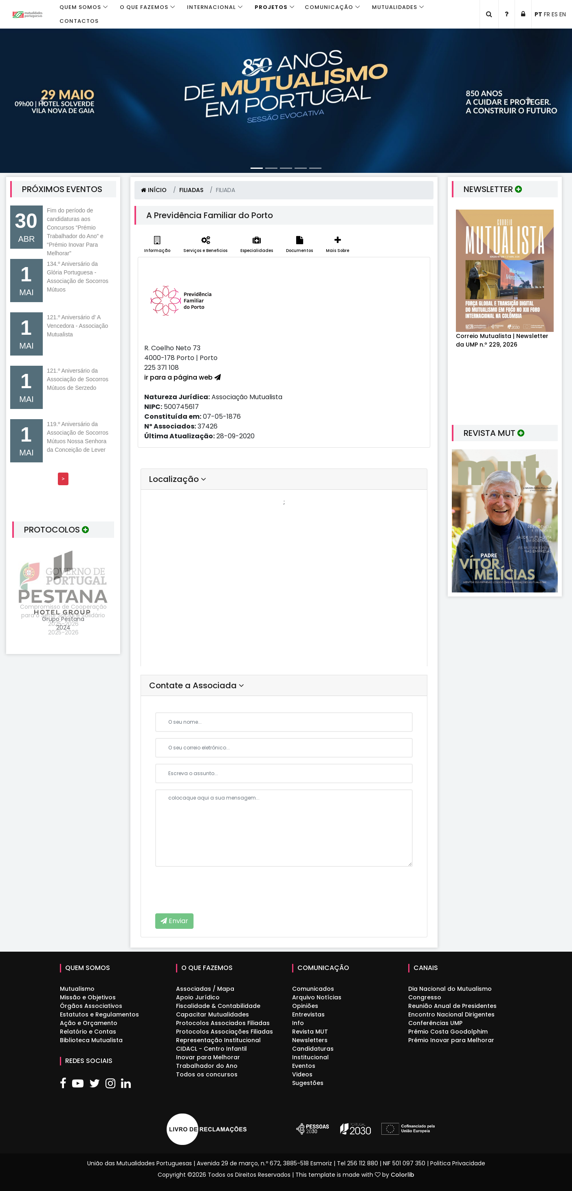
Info (298, 1023)
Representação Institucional (218, 1040)
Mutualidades (394, 7)
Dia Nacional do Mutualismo (450, 989)
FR (547, 14)
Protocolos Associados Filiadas (223, 1023)
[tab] (284, 479)
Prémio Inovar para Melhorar (451, 1040)
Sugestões (307, 1083)
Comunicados (313, 989)
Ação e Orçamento (88, 1023)
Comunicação (329, 7)
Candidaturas (313, 1049)
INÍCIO (154, 190)
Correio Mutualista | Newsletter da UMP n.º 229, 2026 (502, 340)
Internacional (211, 7)
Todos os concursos (207, 1074)
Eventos (303, 1066)
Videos (302, 1074)
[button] (43, 101)
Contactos (79, 21)
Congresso (424, 997)
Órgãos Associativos (91, 1006)
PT (538, 14)
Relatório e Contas (88, 1031)
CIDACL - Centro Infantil (211, 1049)
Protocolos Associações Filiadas (224, 1031)
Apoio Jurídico (198, 997)
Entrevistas (308, 1014)
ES (555, 14)
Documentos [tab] (299, 245)
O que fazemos (144, 7)
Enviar (174, 921)
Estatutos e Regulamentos (99, 1014)
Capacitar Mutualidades (212, 1014)
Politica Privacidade (457, 1163)
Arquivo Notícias (316, 997)
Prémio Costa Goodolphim (448, 1031)
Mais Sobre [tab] (337, 245)
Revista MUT (310, 1031)
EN (562, 14)
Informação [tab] (157, 245)
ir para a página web (182, 377)
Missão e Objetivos (88, 997)
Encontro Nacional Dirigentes (451, 1014)
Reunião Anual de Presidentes (452, 1006)
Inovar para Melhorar (208, 1057)
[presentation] (217, 889)
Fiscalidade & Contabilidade (218, 1006)
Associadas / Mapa (205, 989)
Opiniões (305, 1006)
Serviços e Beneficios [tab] (205, 245)
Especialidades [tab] (256, 245)
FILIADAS (191, 190)
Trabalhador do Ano (207, 1066)
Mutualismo (77, 989)
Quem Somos (80, 7)
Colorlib (402, 1175)
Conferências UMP (435, 1023)
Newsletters (310, 1040)
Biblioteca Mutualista (91, 1040)
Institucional (310, 1057)
